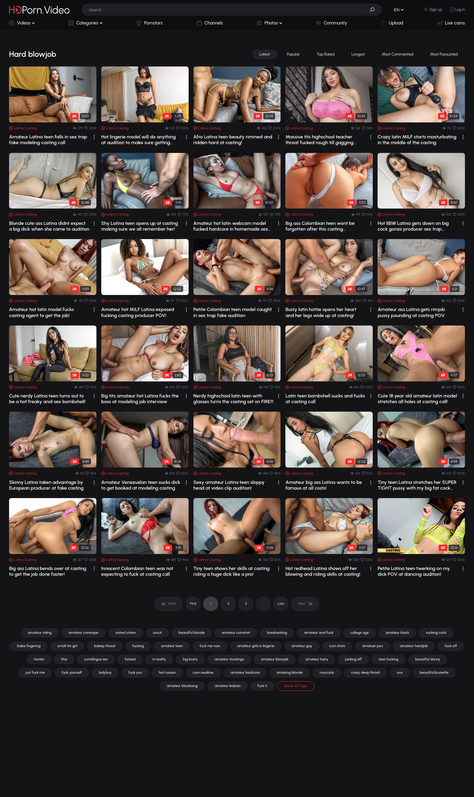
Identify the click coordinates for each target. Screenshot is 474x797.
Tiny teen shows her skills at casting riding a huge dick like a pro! (231, 571)
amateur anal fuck (318, 632)
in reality (159, 659)
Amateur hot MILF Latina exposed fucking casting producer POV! (137, 312)
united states (125, 632)
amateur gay (301, 646)
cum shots (337, 646)
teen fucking (388, 659)
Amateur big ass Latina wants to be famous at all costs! (323, 485)
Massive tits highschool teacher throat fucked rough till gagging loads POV (319, 139)
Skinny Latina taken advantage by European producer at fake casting (46, 485)
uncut (157, 632)
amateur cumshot (236, 632)
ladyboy (105, 672)
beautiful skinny (427, 659)
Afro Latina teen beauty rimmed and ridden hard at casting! (232, 139)
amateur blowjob (274, 659)
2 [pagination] (228, 603)
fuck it (262, 686)
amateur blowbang (182, 686)
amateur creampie (84, 632)
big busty (190, 659)
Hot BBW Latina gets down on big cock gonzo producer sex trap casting (413, 226)
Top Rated (325, 54)
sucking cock (436, 632)
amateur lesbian (228, 686)
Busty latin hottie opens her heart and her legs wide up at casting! (320, 312)
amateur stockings (229, 659)
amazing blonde (290, 672)
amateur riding (40, 632)
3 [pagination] (246, 603)
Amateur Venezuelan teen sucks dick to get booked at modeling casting (140, 485)
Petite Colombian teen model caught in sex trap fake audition (232, 312)
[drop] (94, 137)
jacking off (353, 659)
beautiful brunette (434, 672)
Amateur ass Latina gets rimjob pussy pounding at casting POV (411, 312)
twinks (39, 659)
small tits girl (67, 646)
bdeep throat (104, 646)
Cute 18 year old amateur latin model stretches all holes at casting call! (417, 398)
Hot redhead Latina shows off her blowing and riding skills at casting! (322, 571)
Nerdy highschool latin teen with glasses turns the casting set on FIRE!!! (233, 398)
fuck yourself (72, 672)
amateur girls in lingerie (255, 646)
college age (359, 632)
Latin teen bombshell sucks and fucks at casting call (325, 398)
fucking (138, 646)
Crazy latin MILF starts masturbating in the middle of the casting (417, 139)
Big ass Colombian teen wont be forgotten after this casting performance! (320, 226)
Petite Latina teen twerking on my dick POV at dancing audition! (414, 571)
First (193, 603)
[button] (374, 10)
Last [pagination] (281, 603)
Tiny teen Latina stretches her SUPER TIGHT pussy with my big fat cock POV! (417, 485)
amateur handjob (414, 646)
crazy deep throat (365, 672)
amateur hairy (316, 659)
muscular (327, 672)
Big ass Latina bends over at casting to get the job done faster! (47, 571)
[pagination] (168, 604)
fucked (130, 659)
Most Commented (397, 54)
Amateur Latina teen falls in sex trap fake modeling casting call (48, 139)
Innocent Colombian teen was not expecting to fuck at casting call (137, 571)
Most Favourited (444, 54)
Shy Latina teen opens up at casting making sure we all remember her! (139, 226)
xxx (400, 672)
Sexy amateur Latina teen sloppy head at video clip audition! (229, 485)
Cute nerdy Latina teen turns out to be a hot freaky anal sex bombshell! (47, 398)
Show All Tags (295, 686)
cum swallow (203, 672)
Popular (293, 54)
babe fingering (29, 646)
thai (64, 659)
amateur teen (172, 646)
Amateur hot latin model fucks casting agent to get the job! (41, 312)
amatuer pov (372, 646)
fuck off (451, 646)
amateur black (397, 632)
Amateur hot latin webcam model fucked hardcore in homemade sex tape (230, 226)
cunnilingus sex (96, 659)
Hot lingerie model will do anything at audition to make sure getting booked (138, 139)
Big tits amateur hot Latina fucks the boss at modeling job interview (140, 398)
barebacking (277, 632)
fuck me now (210, 646)
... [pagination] (263, 603)
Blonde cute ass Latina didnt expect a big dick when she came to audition (49, 226)
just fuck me (35, 672)
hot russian (167, 672)
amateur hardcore (245, 672)
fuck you (135, 672)
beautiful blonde (192, 632)
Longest (358, 54)
